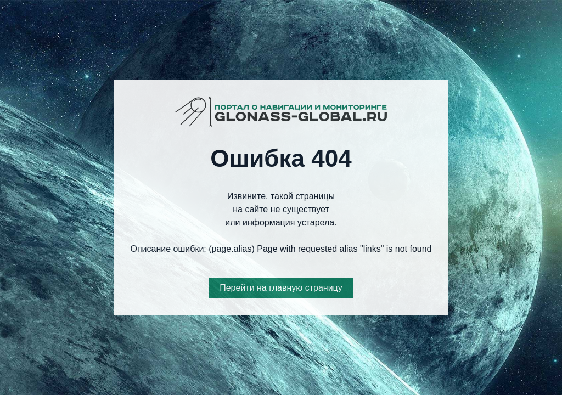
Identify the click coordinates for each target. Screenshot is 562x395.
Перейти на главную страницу (281, 287)
